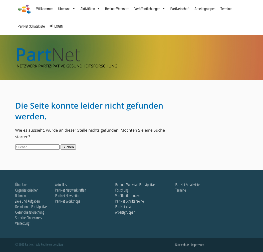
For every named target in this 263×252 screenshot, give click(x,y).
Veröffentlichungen (149, 9)
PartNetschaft (179, 9)
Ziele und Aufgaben (27, 201)
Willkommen (44, 9)
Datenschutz (182, 244)
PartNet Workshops (67, 201)
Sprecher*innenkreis (28, 217)
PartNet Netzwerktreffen (70, 190)
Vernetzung (22, 223)
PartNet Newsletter (67, 195)
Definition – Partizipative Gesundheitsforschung (31, 209)
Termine (225, 9)
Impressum (197, 244)
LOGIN (58, 26)
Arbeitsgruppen (204, 9)
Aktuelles (61, 184)
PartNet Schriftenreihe (129, 201)
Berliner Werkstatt (117, 9)
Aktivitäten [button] (90, 9)
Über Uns (21, 184)
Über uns (66, 9)
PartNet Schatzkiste (31, 26)
